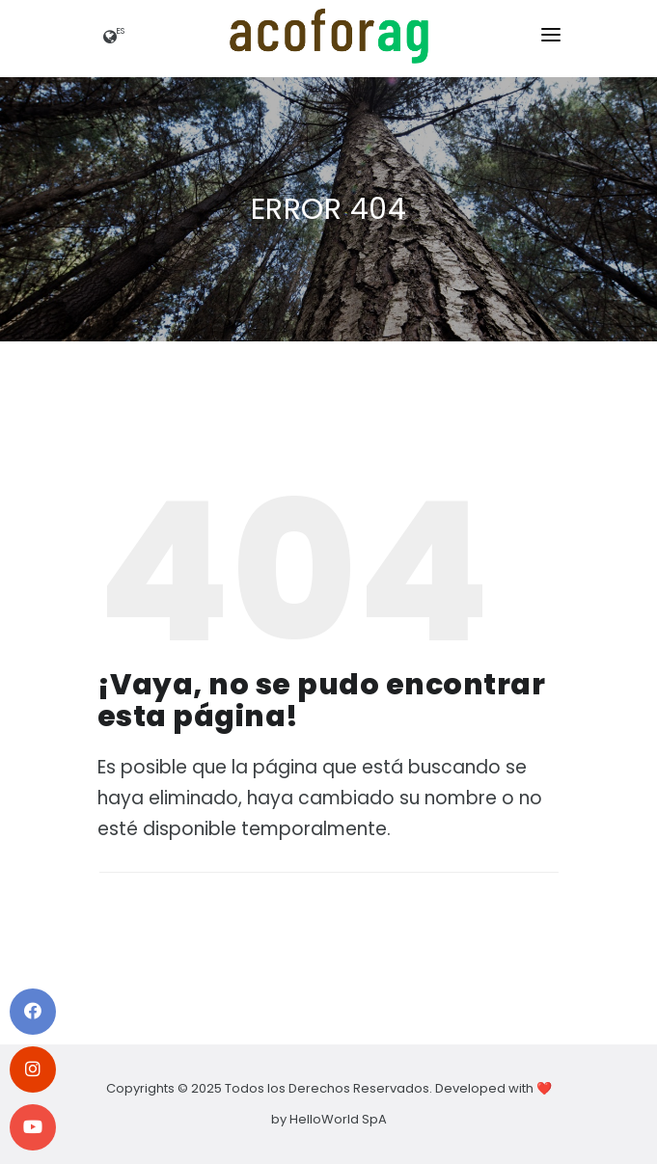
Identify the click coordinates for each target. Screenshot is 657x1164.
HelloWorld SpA (338, 1119)
